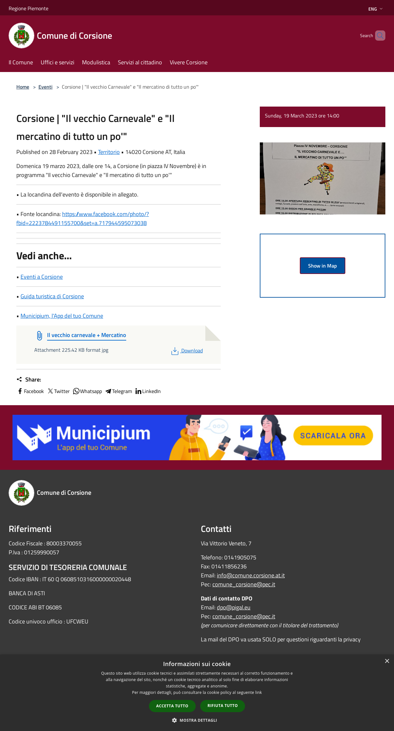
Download (186, 350)
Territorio (109, 152)
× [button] (386, 661)
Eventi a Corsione (42, 276)
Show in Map (322, 265)
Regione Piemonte (28, 8)
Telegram (118, 391)
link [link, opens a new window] (258, 692)
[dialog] (197, 693)
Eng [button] (376, 8)
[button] (197, 720)
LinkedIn (148, 391)
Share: (28, 379)
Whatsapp (87, 391)
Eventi (45, 87)
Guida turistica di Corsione (52, 296)
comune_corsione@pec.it (243, 584)
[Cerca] (377, 35)
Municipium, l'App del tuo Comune (62, 315)
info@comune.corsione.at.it (251, 575)
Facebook (30, 391)
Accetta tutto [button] (172, 706)
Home (22, 87)
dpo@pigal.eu (233, 607)
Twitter (58, 391)
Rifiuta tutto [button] (223, 705)
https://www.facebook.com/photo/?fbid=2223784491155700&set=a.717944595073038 (82, 218)
